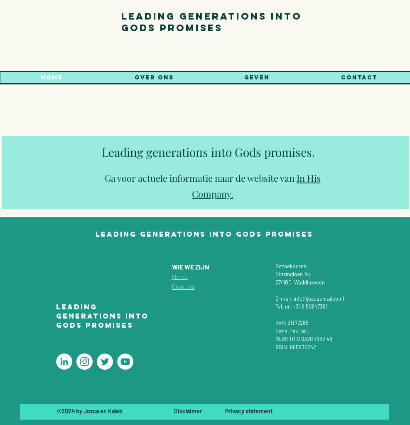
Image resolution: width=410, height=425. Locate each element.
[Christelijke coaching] (64, 361)
